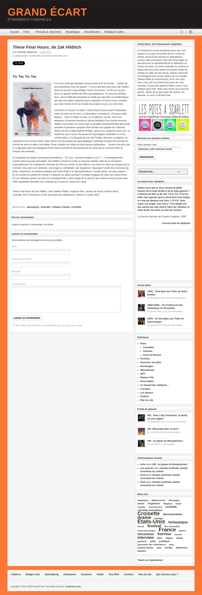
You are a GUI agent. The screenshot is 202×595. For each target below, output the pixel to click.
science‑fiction (145, 547)
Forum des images (146, 530)
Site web (16, 271)
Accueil (14, 31)
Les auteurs (146, 392)
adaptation (142, 500)
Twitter (186, 32)
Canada (141, 507)
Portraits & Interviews (48, 31)
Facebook (190, 32)
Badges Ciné (33, 574)
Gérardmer (145, 534)
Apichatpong (52, 574)
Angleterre (154, 503)
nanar (179, 538)
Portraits (145, 358)
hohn (143, 464)
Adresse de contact (21, 259)
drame (144, 517)
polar (153, 541)
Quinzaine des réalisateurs (151, 544)
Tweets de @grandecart (150, 560)
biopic (179, 503)
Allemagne (174, 500)
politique (164, 541)
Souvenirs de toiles (150, 362)
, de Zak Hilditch (47, 47)
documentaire (172, 514)
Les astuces (146, 468)
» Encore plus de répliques (175, 223)
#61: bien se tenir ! (163, 429)
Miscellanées (92, 31)
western (141, 551)
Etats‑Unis (151, 521)
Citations (16, 574)
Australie (45, 207)
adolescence (158, 500)
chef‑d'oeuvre (155, 507)
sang (171, 544)
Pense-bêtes (147, 381)
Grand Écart (47, 12)
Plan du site (146, 400)
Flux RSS (181, 32)
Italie (159, 538)
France (167, 530)
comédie (171, 506)
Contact (144, 396)
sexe (159, 547)
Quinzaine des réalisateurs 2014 (48, 56)
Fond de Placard (152, 355)
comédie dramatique (149, 510)
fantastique (178, 522)
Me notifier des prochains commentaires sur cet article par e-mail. (49, 325)
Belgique (168, 503)
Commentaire (18, 284)
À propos (145, 389)
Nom (14, 246)
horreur (164, 534)
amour (140, 503)
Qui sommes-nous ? (167, 574)
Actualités (148, 347)
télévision (181, 547)
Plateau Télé (147, 377)
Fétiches (147, 351)
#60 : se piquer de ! (165, 441)
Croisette (76, 207)
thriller (169, 547)
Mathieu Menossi (27, 52)
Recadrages (73, 31)
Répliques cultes (114, 31)
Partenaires (69, 574)
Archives (129, 574)
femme (140, 526)
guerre (182, 530)
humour (178, 534)
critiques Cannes (61, 207)
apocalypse (33, 207)
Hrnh (143, 475)
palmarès (142, 541)
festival (154, 526)
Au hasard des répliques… (154, 385)
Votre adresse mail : (147, 144)
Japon (169, 538)
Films (26, 32)
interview (145, 537)
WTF (142, 374)
